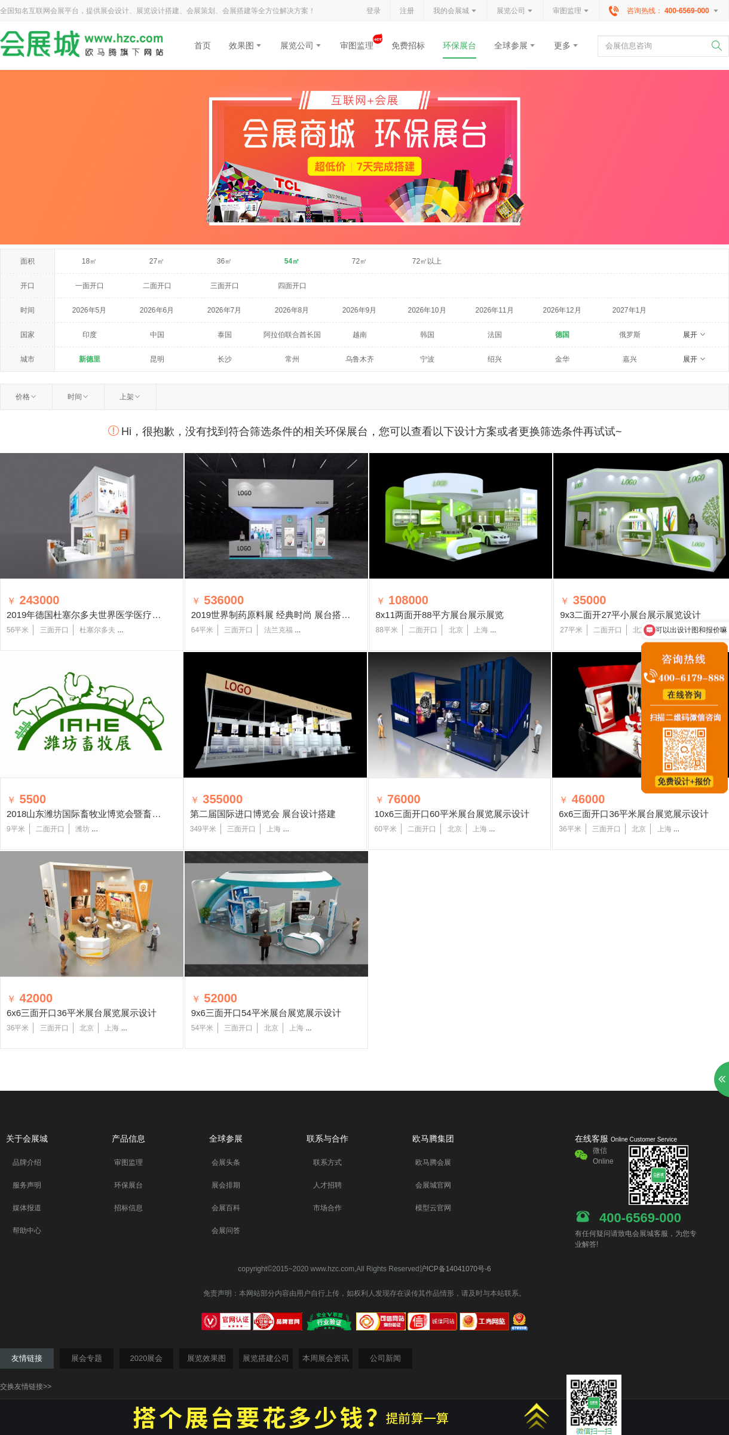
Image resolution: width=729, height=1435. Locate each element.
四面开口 (292, 286)
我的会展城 (455, 11)
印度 (89, 335)
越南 (360, 335)
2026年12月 (562, 310)
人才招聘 (327, 1185)
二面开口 (157, 286)
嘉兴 (630, 359)
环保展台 (459, 45)
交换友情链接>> (25, 1386)
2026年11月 (494, 310)
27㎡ (156, 261)
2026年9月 (359, 310)
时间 (78, 397)
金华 (562, 359)
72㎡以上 (427, 261)
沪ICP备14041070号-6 (455, 1269)
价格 (26, 397)
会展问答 (226, 1230)
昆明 (157, 359)
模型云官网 (433, 1208)
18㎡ (89, 261)
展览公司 (515, 11)
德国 (562, 335)
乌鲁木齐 (359, 359)
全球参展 (515, 45)
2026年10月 (427, 310)
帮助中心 (27, 1230)
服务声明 (27, 1185)
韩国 (427, 335)
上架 (130, 397)
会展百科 (226, 1208)
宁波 (427, 359)
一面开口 (89, 286)
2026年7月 (224, 310)
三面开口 (224, 286)
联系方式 (327, 1162)
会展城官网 (433, 1185)
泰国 (225, 335)
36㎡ (224, 261)
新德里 (89, 359)
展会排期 (226, 1185)
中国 (157, 335)
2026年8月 (292, 310)
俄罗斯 (630, 335)
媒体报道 (27, 1208)
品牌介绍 (27, 1162)
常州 (292, 359)
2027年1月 (629, 310)
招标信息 (128, 1208)
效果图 (245, 45)
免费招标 (408, 45)
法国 (495, 335)
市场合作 (327, 1208)
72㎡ (359, 261)
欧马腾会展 (433, 1162)
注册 (407, 11)
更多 (566, 45)
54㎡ (291, 261)
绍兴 (495, 359)
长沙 (225, 359)
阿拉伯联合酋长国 (292, 335)
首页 (202, 45)
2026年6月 (157, 310)
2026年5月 (89, 310)
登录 (373, 11)
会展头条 (226, 1162)
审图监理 (571, 11)
